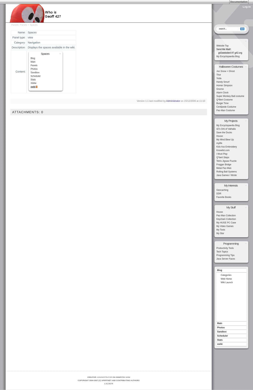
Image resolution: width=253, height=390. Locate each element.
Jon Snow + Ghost (225, 71)
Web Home (226, 279)
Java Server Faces (225, 259)
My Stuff (230, 207)
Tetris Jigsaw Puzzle (226, 161)
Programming (231, 243)
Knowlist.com (223, 150)
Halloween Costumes (231, 66)
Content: (21, 71)
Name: (22, 32)
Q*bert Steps (222, 157)
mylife (219, 143)
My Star (220, 233)
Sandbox (35, 72)
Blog (33, 58)
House (219, 136)
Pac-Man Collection (226, 215)
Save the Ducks (224, 132)
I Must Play (221, 154)
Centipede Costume (226, 107)
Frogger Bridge (223, 164)
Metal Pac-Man (223, 168)
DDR (218, 193)
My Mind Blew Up (225, 139)
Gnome (220, 89)
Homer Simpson (224, 85)
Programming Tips (225, 255)
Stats (33, 79)
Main (33, 62)
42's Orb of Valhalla (226, 129)
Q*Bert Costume (224, 99)
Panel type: (19, 37)
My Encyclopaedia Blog (228, 56)
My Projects (230, 120)
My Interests (231, 185)
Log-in (247, 6)
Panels (15, 25)
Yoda (218, 78)
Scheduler (36, 76)
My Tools (220, 229)
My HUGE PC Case (226, 222)
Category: (20, 42)
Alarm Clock (222, 92)
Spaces (34, 25)
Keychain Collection (226, 219)
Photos (34, 69)
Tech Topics (222, 251)
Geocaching (222, 190)
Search (231, 23)
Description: (19, 47)
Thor (218, 74)
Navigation (231, 267)
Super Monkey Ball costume (230, 96)
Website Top (222, 45)
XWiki (33, 83)
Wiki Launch (227, 282)
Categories (226, 275)
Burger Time (222, 103)
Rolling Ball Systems (226, 171)
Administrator (173, 101)
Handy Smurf (222, 82)
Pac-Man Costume (225, 110)
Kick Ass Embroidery (226, 146)
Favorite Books (223, 197)
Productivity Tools (225, 248)
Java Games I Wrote (226, 175)
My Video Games (224, 226)
